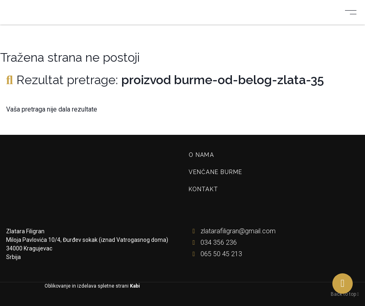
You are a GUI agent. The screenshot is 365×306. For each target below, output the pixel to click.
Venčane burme (216, 172)
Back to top (345, 294)
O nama (201, 155)
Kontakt (203, 189)
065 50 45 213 (215, 254)
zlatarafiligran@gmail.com (232, 231)
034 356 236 (213, 242)
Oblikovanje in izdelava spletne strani (91, 286)
